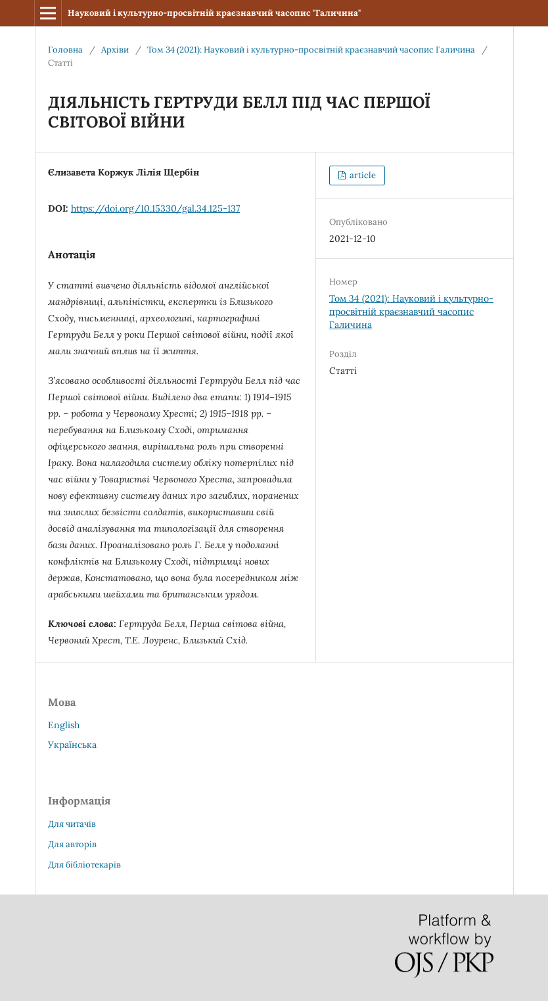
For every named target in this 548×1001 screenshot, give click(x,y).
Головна (65, 49)
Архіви (115, 49)
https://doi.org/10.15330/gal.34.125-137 (155, 208)
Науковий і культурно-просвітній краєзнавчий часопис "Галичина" (214, 12)
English (64, 725)
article (362, 175)
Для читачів (72, 823)
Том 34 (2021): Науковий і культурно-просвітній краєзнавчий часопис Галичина (311, 49)
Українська (72, 745)
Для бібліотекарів (84, 864)
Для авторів (72, 844)
